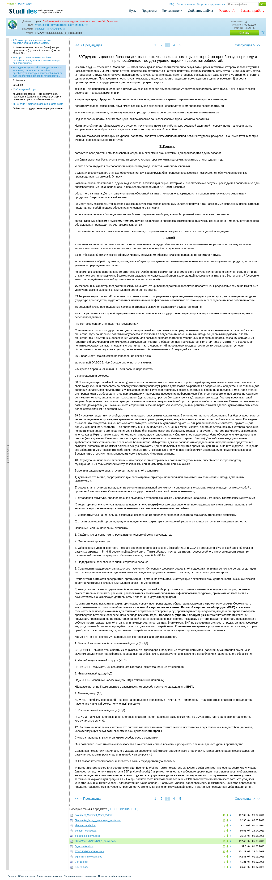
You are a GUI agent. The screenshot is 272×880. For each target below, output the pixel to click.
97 (224, 851)
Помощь (12, 876)
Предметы (149, 10)
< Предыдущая (91, 45)
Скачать (244, 32)
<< (77, 45)
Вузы (133, 10)
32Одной (18, 84)
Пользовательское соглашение (80, 876)
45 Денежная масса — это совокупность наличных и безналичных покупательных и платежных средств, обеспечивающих (37, 96)
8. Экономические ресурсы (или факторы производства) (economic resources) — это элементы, (37, 50)
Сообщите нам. (110, 21)
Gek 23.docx (81, 867)
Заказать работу (252, 10)
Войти (12, 3)
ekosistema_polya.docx (87, 835)
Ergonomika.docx (84, 846)
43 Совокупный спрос (25, 89)
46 (224, 815)
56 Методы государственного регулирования (38, 108)
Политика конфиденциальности (114, 876)
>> (258, 45)
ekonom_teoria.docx (85, 830)
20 (224, 846)
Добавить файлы (200, 10)
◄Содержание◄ (8, 98)
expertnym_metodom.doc (88, 856)
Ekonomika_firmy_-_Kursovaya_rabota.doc (98, 820)
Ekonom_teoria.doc (85, 825)
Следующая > (245, 45)
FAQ (171, 4)
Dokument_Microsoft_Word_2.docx (93, 815)
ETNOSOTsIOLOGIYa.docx (89, 851)
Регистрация (25, 3)
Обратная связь (186, 4)
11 (224, 820)
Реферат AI (227, 10)
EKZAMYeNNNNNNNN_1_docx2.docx (95, 841)
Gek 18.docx (81, 861)
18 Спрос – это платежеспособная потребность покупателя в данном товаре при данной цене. (36, 60)
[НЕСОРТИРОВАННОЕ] (50, 28)
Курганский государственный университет (61, 24)
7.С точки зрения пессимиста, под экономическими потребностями (32, 41)
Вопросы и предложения (211, 4)
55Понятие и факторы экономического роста (38, 104)
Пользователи (172, 10)
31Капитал (19, 80)
